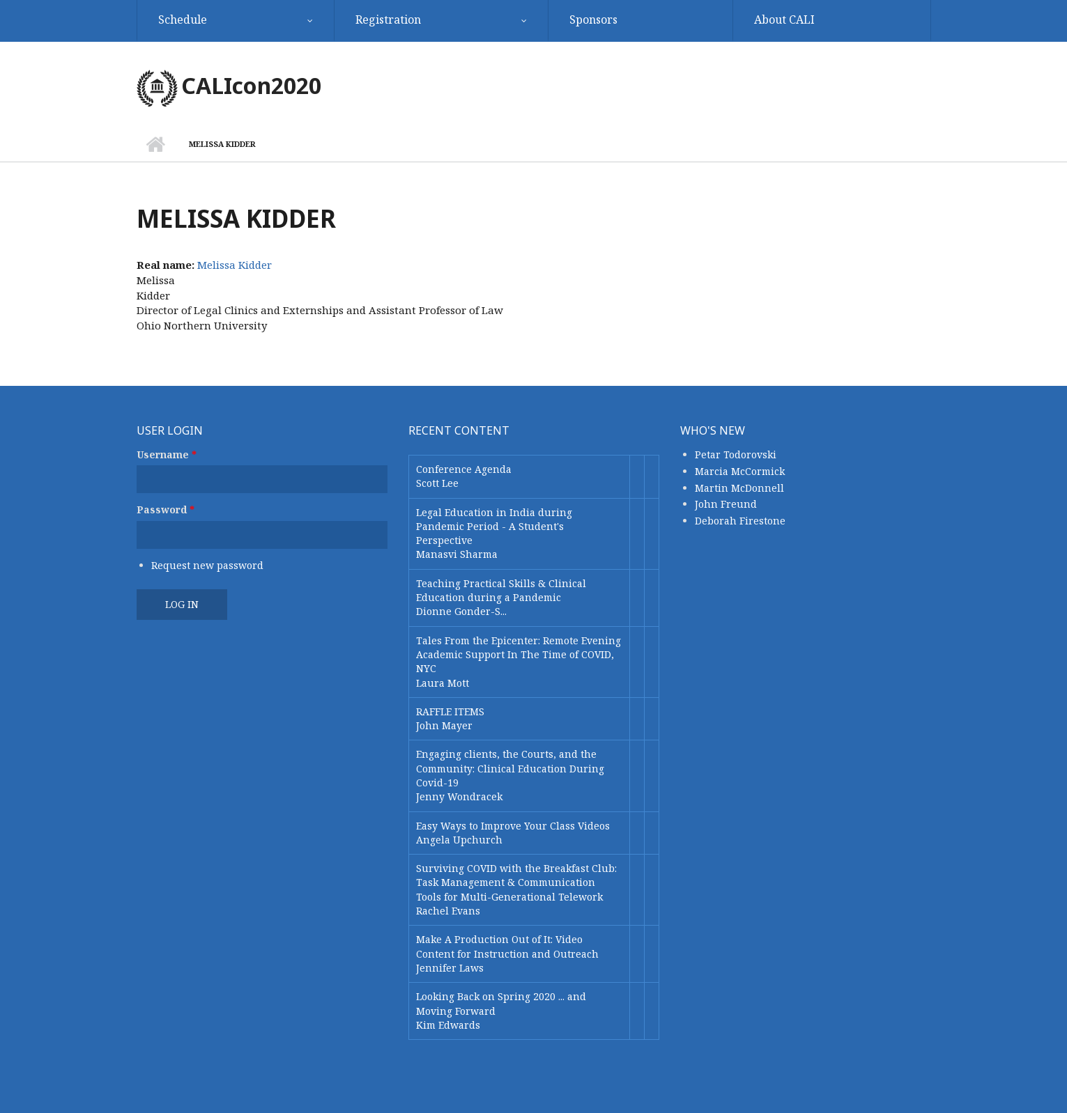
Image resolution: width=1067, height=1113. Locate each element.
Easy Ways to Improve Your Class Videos (513, 825)
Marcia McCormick (740, 471)
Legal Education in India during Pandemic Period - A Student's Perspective (494, 526)
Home (156, 144)
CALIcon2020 (251, 85)
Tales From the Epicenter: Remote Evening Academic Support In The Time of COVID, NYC (518, 655)
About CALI (784, 19)
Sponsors (593, 19)
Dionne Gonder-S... (461, 611)
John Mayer (444, 725)
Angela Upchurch (459, 839)
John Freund (726, 504)
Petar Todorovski (735, 454)
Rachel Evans (448, 910)
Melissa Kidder (234, 265)
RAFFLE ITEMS (450, 711)
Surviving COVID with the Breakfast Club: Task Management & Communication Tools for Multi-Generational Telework (516, 882)
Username (167, 454)
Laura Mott (442, 683)
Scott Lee (437, 483)
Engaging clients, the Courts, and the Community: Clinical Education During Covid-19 (510, 768)
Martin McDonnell (739, 488)
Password (165, 509)
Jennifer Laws (450, 967)
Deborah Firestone (740, 520)
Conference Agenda (464, 469)
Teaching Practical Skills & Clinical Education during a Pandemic (501, 590)
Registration (388, 19)
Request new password (207, 565)
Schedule (182, 19)
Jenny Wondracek (459, 796)
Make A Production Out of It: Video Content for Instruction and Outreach (507, 946)
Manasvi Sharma (457, 554)
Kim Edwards (448, 1025)
